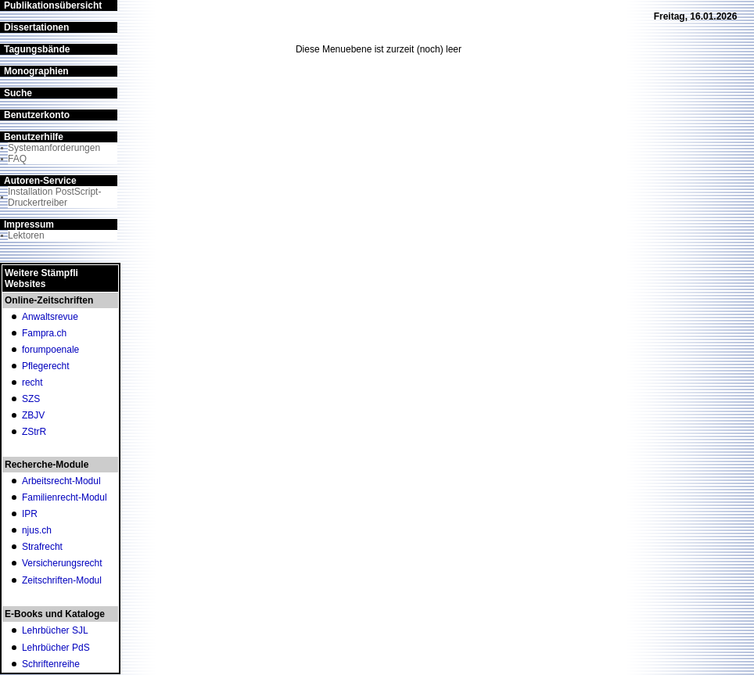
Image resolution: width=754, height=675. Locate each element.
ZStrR (34, 431)
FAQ (17, 158)
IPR (30, 513)
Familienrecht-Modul (64, 497)
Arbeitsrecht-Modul (61, 481)
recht (32, 382)
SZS (31, 398)
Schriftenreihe (51, 664)
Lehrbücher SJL (55, 630)
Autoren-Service (40, 180)
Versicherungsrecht (62, 563)
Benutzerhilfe (33, 136)
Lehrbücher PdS (56, 647)
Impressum (29, 224)
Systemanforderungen (54, 147)
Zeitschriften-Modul (62, 580)
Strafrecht (42, 546)
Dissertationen (36, 27)
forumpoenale (50, 349)
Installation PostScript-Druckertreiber (54, 197)
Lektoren (26, 235)
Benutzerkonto (37, 115)
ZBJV (33, 415)
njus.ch (37, 530)
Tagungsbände (37, 49)
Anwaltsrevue (50, 316)
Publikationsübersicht (53, 5)
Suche (18, 93)
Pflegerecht (46, 366)
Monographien (36, 71)
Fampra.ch (44, 333)
